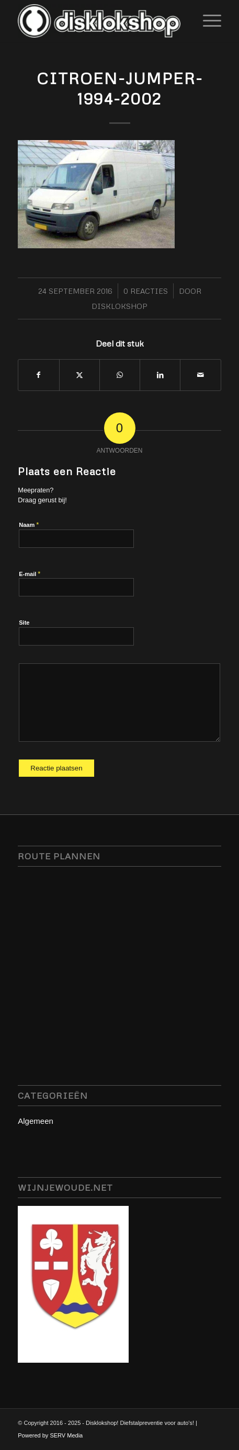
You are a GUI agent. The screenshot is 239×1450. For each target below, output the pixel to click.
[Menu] (206, 21)
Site (24, 622)
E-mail (29, 574)
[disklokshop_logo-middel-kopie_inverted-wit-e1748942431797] (99, 21)
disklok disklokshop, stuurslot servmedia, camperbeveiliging (119, 952)
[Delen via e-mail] (200, 375)
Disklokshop (119, 306)
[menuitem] (206, 21)
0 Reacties (145, 290)
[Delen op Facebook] (38, 375)
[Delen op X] (79, 375)
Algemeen (35, 1121)
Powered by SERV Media (50, 1435)
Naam (29, 524)
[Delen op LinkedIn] (160, 375)
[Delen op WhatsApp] (120, 375)
